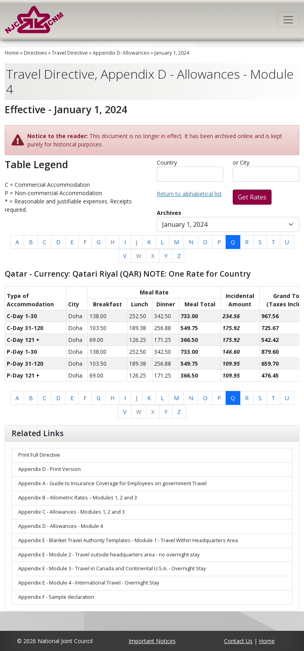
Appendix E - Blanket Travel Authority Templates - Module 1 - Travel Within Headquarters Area (128, 540)
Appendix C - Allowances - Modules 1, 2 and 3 (71, 512)
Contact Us (238, 641)
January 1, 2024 (171, 52)
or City (241, 162)
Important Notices (152, 641)
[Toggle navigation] (288, 20)
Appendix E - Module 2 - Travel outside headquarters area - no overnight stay (109, 554)
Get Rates (252, 197)
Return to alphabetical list (189, 193)
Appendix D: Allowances (121, 52)
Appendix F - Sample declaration (56, 597)
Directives (35, 52)
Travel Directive (70, 52)
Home (12, 52)
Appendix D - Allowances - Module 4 (60, 526)
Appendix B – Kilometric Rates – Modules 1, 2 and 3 (77, 497)
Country (167, 162)
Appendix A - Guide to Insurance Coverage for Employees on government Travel (112, 483)
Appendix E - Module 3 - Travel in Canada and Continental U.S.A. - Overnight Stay (112, 568)
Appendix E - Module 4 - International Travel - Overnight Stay (88, 582)
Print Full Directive (39, 455)
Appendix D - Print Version (49, 469)
